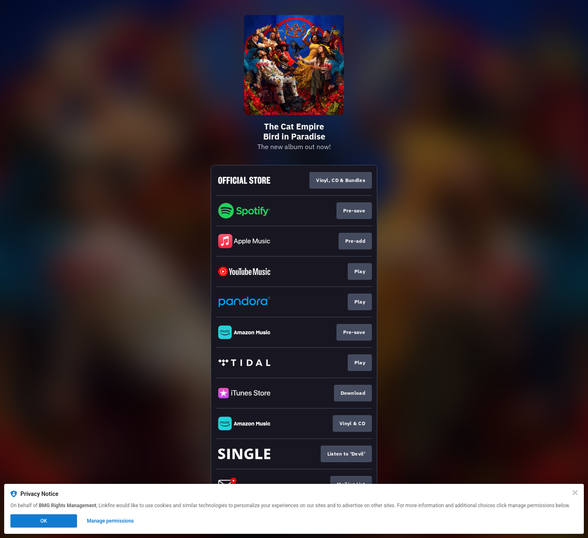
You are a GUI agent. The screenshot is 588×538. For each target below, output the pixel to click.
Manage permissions (110, 521)
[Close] (575, 492)
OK (43, 521)
